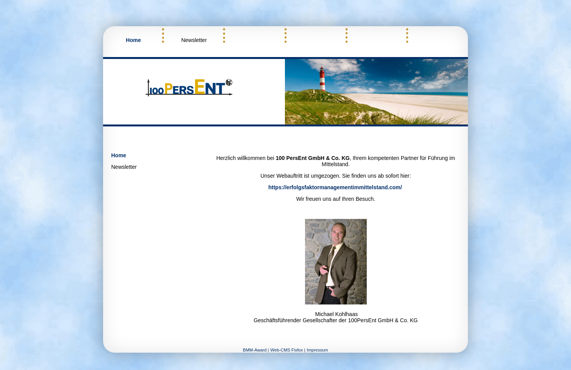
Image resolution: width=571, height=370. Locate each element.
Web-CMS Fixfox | (287, 350)
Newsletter (194, 40)
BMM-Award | (256, 350)
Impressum (317, 350)
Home (133, 40)
